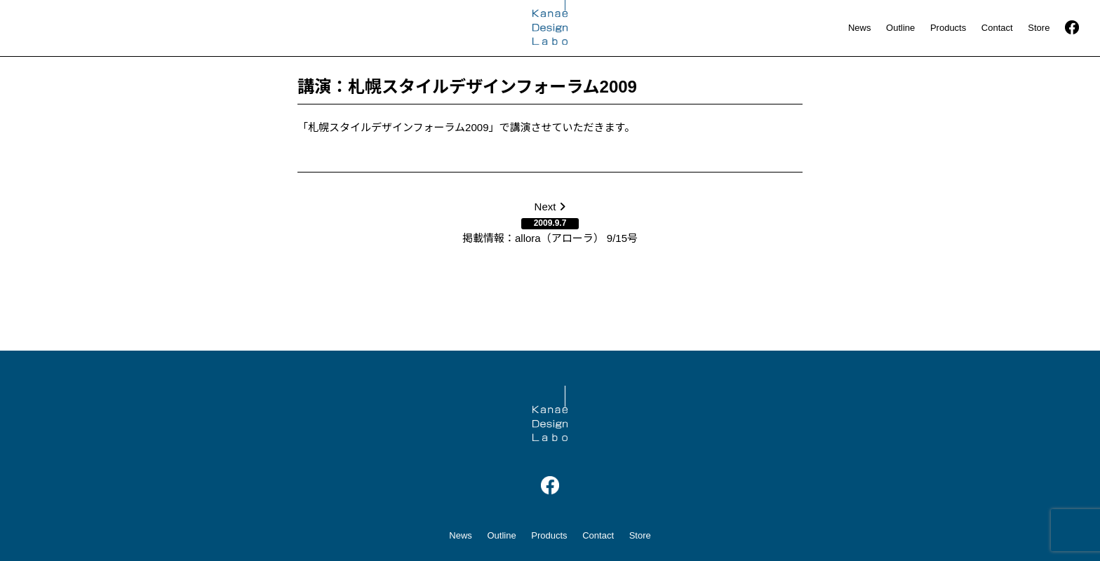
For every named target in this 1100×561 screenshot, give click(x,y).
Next (550, 222)
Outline (900, 27)
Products (948, 27)
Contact (997, 27)
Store (1038, 27)
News (859, 27)
